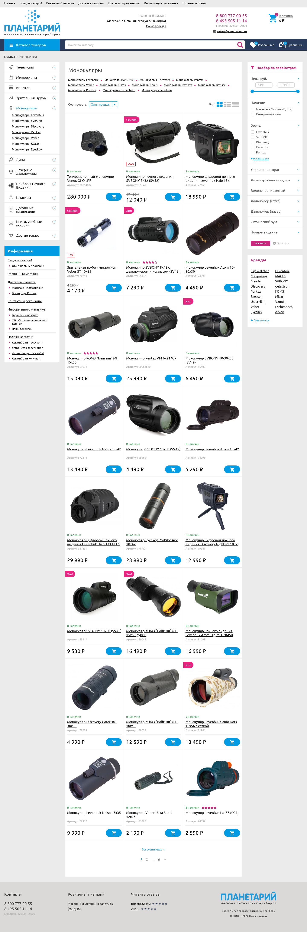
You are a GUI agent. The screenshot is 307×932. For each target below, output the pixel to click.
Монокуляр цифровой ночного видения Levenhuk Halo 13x (210, 178)
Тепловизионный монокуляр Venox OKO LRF (90, 178)
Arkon (279, 312)
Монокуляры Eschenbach (119, 90)
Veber (255, 307)
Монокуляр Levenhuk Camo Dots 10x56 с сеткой (211, 723)
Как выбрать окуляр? (26, 358)
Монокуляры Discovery (28, 126)
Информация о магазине (161, 3)
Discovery (260, 142)
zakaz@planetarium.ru (232, 31)
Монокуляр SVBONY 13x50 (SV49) (153, 449)
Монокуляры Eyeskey (27, 149)
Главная (9, 3)
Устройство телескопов (27, 347)
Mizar (279, 296)
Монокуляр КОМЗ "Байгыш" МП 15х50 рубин (152, 632)
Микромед (259, 276)
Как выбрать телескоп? (27, 342)
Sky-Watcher (260, 271)
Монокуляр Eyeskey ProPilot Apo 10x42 (152, 542)
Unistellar (258, 301)
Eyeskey (256, 312)
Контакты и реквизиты (124, 3)
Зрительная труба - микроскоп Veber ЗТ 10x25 (91, 269)
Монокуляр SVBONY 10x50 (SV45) (94, 630)
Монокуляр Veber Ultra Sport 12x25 (149, 814)
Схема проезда (156, 26)
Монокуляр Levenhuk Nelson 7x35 (94, 812)
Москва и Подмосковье (27, 287)
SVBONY (259, 137)
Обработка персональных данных (29, 321)
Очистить (283, 243)
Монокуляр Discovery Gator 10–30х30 (92, 723)
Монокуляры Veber (25, 138)
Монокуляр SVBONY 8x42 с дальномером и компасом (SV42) (153, 269)
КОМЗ (279, 291)
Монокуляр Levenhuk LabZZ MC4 (211, 812)
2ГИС (134, 909)
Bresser (256, 296)
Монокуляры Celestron (157, 90)
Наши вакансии (22, 329)
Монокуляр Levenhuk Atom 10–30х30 (210, 269)
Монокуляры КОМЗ (25, 143)
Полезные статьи (194, 3)
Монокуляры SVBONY (27, 120)
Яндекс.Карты (141, 903)
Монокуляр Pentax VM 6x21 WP (151, 358)
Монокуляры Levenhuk (28, 115)
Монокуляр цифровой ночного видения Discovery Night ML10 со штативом (211, 544)
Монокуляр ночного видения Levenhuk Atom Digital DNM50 (209, 632)
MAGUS (280, 276)
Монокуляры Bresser (211, 85)
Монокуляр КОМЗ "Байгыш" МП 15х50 (93, 360)
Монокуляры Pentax (26, 132)
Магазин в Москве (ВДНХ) (272, 109)
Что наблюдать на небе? (28, 353)
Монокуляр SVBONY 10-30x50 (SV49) (209, 360)
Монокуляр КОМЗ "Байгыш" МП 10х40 (152, 723)
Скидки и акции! (30, 3)
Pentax (258, 152)
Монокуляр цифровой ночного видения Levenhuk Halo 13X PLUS (93, 542)
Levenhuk (260, 132)
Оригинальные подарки (28, 266)
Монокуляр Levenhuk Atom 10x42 (212, 449)
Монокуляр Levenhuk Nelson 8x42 (94, 449)
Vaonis (280, 301)
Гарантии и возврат (25, 315)
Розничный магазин (60, 3)
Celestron (260, 147)
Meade (256, 281)
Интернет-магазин (266, 114)
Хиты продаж (100, 104)
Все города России (24, 293)
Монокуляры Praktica (82, 90)
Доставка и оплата (91, 3)
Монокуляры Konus (145, 85)
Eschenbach (284, 307)
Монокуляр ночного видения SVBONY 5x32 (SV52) (149, 178)
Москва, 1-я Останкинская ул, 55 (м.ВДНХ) (136, 21)
